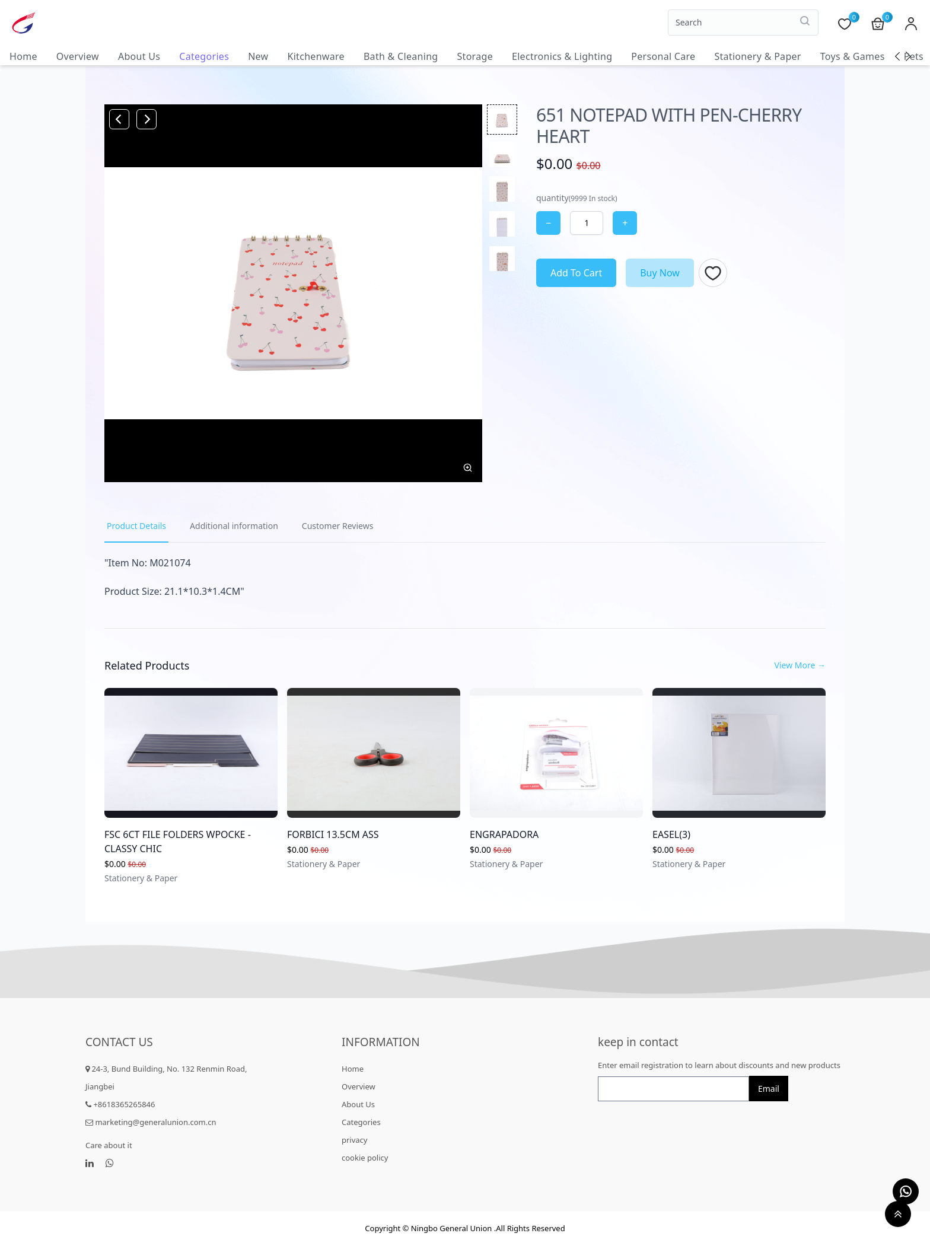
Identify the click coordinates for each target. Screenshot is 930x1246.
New (258, 56)
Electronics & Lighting (562, 56)
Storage (474, 56)
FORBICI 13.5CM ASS (333, 834)
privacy (355, 1140)
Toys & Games (852, 56)
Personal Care (663, 56)
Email (768, 1088)
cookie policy (365, 1157)
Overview (77, 56)
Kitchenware (315, 56)
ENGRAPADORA (504, 834)
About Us (139, 56)
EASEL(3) (671, 834)
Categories (204, 56)
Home (23, 56)
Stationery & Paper (757, 56)
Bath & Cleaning (401, 56)
